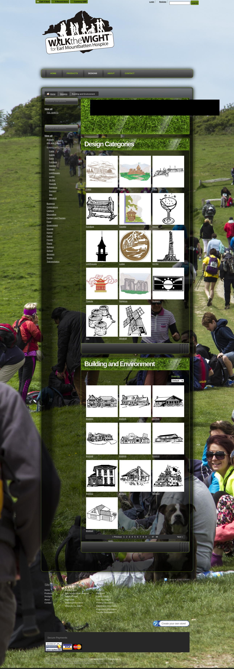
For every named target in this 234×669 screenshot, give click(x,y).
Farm (154, 189)
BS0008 (89, 456)
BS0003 (89, 419)
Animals (50, 139)
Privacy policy (114, 659)
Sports (50, 258)
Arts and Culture (54, 143)
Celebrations (52, 207)
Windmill (123, 338)
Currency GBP (80, 2)
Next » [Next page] (180, 537)
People (50, 240)
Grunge (50, 229)
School (50, 251)
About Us (100, 590)
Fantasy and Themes (56, 218)
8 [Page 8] (143, 537)
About (111, 73)
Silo (87, 338)
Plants (49, 243)
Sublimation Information (106, 606)
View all (49, 109)
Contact (129, 73)
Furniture (90, 226)
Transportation (53, 261)
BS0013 (122, 493)
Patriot (50, 236)
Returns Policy (71, 596)
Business (51, 203)
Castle (122, 189)
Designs (92, 73)
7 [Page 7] (140, 537)
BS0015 (89, 531)
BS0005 (122, 419)
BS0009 (122, 456)
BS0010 (156, 456)
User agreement (96, 659)
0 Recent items (61, 2)
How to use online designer (77, 593)
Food (49, 222)
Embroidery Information (106, 609)
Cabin (88, 189)
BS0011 (89, 493)
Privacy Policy (102, 596)
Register (162, 2)
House (155, 226)
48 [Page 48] (157, 537)
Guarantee (69, 600)
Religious (123, 301)
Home (53, 73)
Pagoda (89, 301)
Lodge (122, 264)
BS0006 (156, 419)
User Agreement (103, 600)
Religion (50, 247)
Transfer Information (105, 612)
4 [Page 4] (132, 537)
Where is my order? (73, 606)
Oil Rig (155, 264)
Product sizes (71, 590)
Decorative (51, 214)
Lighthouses (91, 264)
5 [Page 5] (135, 537)
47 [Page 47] (153, 537)
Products (72, 73)
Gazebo (122, 226)
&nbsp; (102, 171)
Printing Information (104, 603)
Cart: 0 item (45, 2)
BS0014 (156, 493)
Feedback (100, 593)
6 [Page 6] (137, 537)
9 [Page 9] (145, 537)
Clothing (50, 211)
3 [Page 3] (129, 537)
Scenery (156, 301)
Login (151, 2)
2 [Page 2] (126, 537)
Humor (50, 232)
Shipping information (74, 603)
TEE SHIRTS (53, 113)
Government (52, 225)
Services (50, 254)
